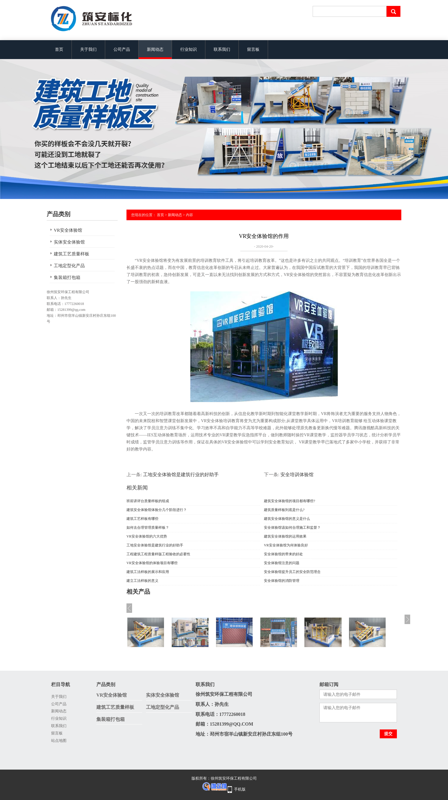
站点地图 (58, 740)
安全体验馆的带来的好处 (283, 554)
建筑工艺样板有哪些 (142, 519)
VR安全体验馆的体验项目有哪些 (152, 563)
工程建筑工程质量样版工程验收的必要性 (158, 554)
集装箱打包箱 (67, 277)
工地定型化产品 (69, 265)
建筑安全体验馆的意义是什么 (287, 519)
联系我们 (222, 49)
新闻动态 (155, 49)
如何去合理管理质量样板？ (147, 527)
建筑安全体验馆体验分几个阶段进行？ (156, 510)
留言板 (253, 49)
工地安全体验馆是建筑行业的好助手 (181, 474)
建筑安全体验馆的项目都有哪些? (289, 501)
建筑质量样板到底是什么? (284, 510)
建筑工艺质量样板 (71, 254)
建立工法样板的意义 (142, 581)
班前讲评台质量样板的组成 (147, 501)
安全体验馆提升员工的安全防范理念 (292, 572)
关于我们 (88, 49)
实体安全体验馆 (69, 242)
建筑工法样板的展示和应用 (147, 572)
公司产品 (121, 49)
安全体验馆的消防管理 (281, 581)
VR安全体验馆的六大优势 (146, 536)
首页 (59, 49)
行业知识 (188, 49)
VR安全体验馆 (68, 230)
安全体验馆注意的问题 (281, 563)
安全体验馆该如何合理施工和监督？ (292, 527)
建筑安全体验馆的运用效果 (285, 536)
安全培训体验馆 (297, 474)
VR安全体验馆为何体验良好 (286, 545)
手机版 (240, 789)
